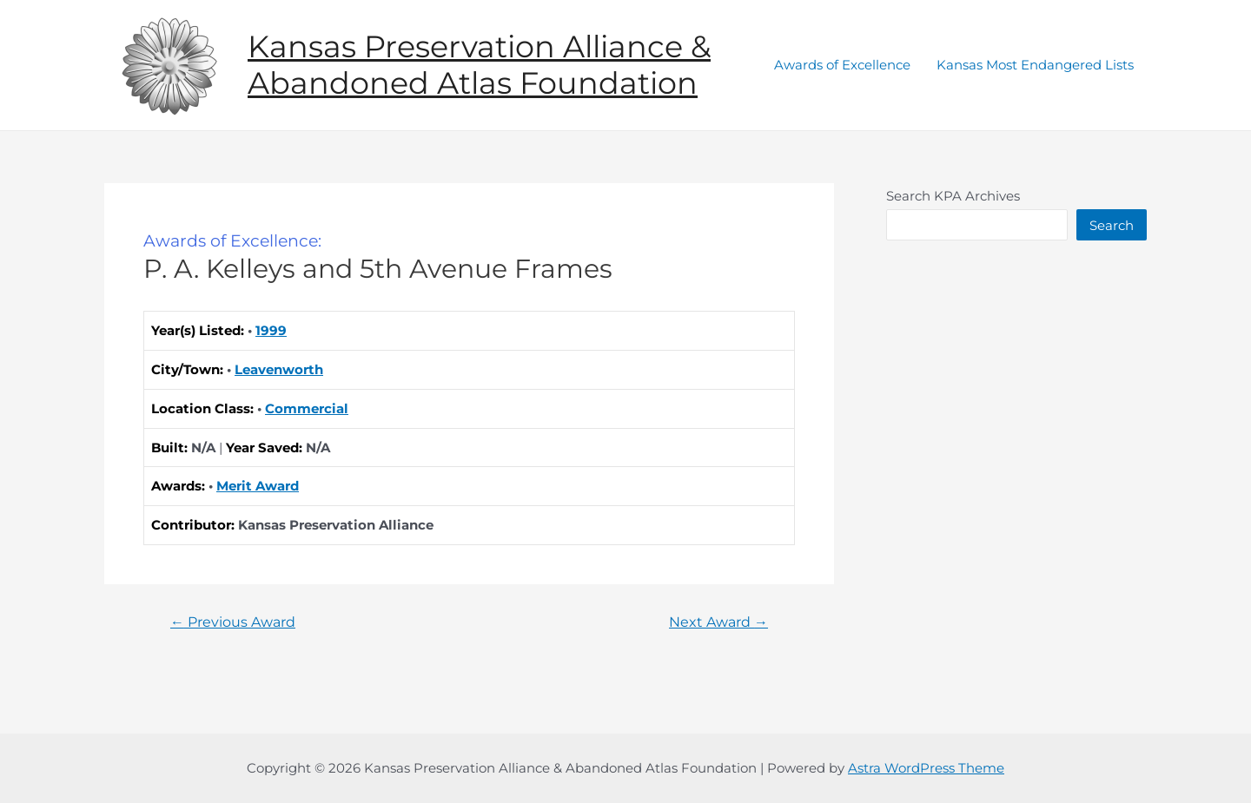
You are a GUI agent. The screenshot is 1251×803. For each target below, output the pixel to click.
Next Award (718, 622)
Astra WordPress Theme (926, 768)
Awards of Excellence (842, 64)
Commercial (306, 408)
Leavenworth (279, 369)
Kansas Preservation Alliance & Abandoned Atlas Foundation (479, 65)
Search (1111, 225)
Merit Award (257, 485)
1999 (271, 330)
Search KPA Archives (953, 196)
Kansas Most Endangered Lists (1035, 64)
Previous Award (232, 622)
